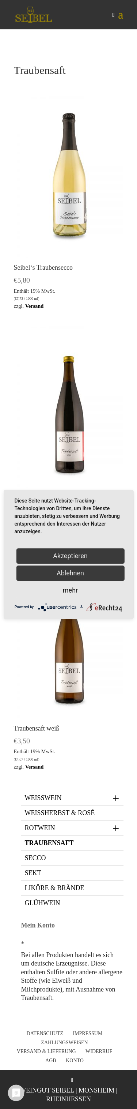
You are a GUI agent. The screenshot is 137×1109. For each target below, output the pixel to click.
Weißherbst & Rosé (60, 813)
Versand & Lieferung (46, 1051)
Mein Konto (38, 925)
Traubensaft (49, 843)
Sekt (33, 873)
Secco (35, 858)
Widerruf (98, 1051)
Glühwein (42, 903)
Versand (34, 306)
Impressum (87, 1033)
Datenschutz (45, 1033)
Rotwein (72, 828)
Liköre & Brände (54, 888)
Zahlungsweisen (64, 1042)
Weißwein (72, 798)
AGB (50, 1060)
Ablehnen (70, 573)
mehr (70, 590)
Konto (75, 1060)
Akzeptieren (70, 556)
